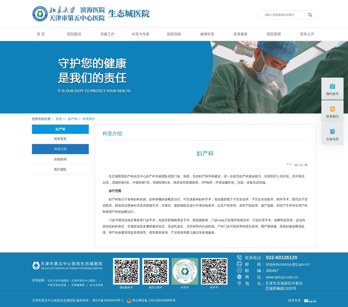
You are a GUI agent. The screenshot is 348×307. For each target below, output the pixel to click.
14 (305, 164)
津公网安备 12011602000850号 (151, 300)
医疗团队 (60, 169)
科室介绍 (60, 149)
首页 (59, 119)
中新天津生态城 (56, 285)
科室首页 (60, 139)
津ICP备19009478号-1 (109, 300)
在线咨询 (60, 159)
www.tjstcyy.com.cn (282, 277)
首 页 (41, 34)
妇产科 (129, 176)
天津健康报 (78, 285)
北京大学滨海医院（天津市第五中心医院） (72, 280)
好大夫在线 (96, 285)
